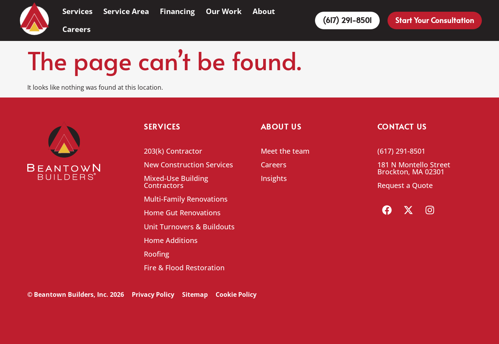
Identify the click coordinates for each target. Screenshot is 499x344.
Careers (76, 29)
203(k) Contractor (173, 151)
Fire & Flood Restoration (184, 267)
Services (77, 11)
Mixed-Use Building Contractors (176, 182)
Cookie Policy (236, 294)
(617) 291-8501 (401, 151)
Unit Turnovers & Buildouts (189, 226)
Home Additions (171, 240)
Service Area (126, 11)
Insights (274, 178)
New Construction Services (188, 164)
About (264, 11)
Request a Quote (405, 185)
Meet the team (285, 151)
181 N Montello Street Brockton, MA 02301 (413, 168)
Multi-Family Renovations (186, 199)
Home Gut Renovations (182, 212)
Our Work (224, 11)
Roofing (156, 254)
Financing (177, 11)
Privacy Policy (153, 294)
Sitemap (195, 294)
